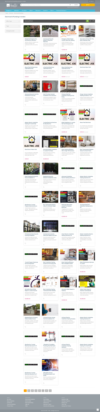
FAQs (26, 406)
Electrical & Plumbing (73, 7)
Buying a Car (64, 402)
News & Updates (10, 401)
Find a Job (64, 404)
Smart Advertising (29, 402)
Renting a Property (66, 401)
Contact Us (9, 402)
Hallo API (27, 404)
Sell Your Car (46, 402)
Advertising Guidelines (30, 399)
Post (88, 4)
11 (46, 390)
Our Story (9, 399)
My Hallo (91, 1)
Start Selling (46, 399)
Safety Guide (28, 401)
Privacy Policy (10, 406)
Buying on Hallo (65, 399)
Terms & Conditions (11, 404)
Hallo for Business (47, 401)
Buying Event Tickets (66, 406)
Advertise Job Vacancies (48, 406)
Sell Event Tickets (47, 404)
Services (11, 13)
